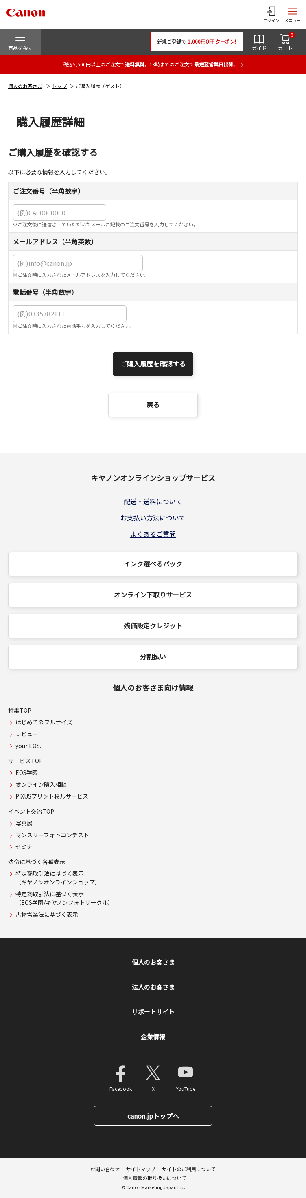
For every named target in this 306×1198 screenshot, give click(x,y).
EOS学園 (26, 772)
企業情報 (153, 1036)
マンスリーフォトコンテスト (52, 835)
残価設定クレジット (153, 625)
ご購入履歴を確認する (153, 364)
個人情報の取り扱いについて (154, 1177)
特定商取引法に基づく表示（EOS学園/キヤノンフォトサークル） (64, 898)
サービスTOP (25, 761)
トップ (59, 85)
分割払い (153, 656)
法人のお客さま (153, 987)
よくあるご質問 (153, 534)
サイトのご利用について (189, 1168)
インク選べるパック (153, 563)
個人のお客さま (25, 85)
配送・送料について (153, 501)
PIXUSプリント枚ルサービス (51, 796)
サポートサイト (153, 1011)
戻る (153, 404)
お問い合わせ (105, 1168)
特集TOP (19, 710)
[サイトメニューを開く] (293, 14)
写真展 (24, 823)
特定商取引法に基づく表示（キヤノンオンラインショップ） (58, 877)
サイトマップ (140, 1168)
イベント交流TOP (31, 811)
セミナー (26, 847)
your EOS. (28, 746)
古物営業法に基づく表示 (46, 914)
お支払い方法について (153, 517)
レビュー (26, 734)
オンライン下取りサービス (153, 594)
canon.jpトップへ (153, 1116)
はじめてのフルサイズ (43, 722)
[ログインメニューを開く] (271, 14)
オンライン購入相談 (41, 784)
